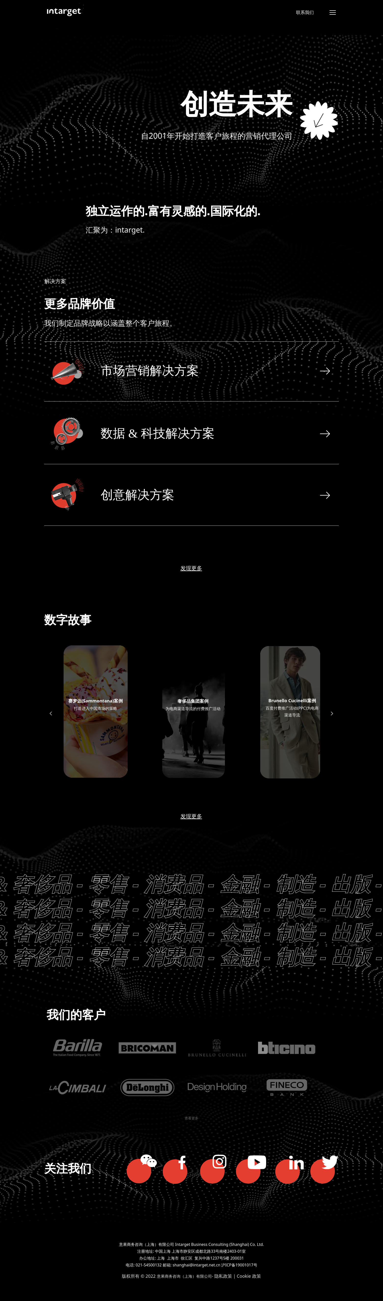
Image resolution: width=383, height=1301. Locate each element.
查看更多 (191, 1118)
